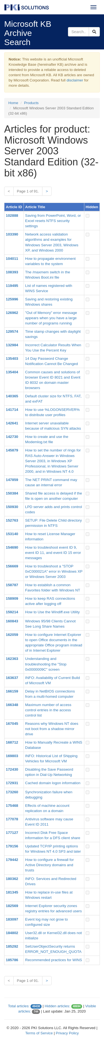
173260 (12, 792)
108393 (12, 272)
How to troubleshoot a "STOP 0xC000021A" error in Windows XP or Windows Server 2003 (54, 571)
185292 (12, 946)
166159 (12, 691)
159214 (12, 612)
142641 (12, 423)
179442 (12, 860)
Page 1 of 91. (28, 191)
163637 (12, 678)
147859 (12, 480)
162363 (12, 659)
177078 (12, 819)
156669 (12, 566)
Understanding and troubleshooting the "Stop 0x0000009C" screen (46, 664)
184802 (12, 933)
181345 (12, 892)
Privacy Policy (67, 1033)
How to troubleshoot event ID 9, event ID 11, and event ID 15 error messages (53, 552)
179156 (12, 846)
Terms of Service (39, 1033)
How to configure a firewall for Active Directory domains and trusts (49, 865)
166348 (12, 705)
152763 (12, 520)
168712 (12, 742)
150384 (12, 493)
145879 (12, 450)
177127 (12, 833)
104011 (12, 259)
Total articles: (19, 1006)
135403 (12, 358)
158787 (12, 585)
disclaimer (75, 80)
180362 (12, 879)
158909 (12, 598)
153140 (12, 534)
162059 (12, 635)
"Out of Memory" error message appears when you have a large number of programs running (51, 318)
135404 (12, 372)
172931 (12, 783)
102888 (12, 215)
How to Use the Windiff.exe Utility (52, 612)
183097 (12, 919)
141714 (12, 410)
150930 (12, 507)
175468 (12, 806)
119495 (12, 286)
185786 (12, 960)
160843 (12, 621)
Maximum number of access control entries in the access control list (48, 710)
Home (13, 103)
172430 (12, 769)
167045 (12, 723)
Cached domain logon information (52, 783)
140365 (12, 396)
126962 (12, 313)
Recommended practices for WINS (53, 960)
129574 (12, 331)
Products (31, 103)
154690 (12, 547)
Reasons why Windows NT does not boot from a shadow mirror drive (51, 728)
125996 (12, 299)
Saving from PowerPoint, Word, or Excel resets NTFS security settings (53, 220)
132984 (12, 345)
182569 (12, 906)
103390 (12, 234)
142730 (12, 437)
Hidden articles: (57, 1006)
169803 (12, 756)
